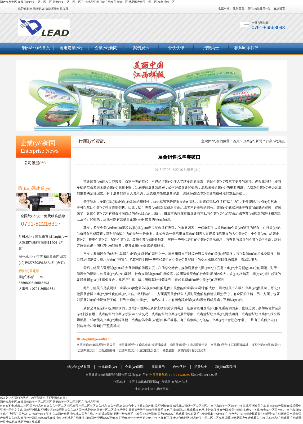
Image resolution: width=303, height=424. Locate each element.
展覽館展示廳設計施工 (192, 350)
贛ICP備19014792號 (204, 374)
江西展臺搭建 (107, 350)
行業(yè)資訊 (34, 173)
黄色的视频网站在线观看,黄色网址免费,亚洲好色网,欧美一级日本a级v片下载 (212, 409)
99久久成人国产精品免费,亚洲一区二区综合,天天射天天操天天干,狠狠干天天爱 (114, 409)
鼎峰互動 (162, 389)
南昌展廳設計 (127, 344)
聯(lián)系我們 (246, 48)
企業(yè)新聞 (106, 48)
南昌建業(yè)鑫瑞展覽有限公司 (96, 344)
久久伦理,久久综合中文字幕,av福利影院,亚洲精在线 (140, 405)
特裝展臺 (168, 350)
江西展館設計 (127, 350)
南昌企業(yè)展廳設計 (152, 344)
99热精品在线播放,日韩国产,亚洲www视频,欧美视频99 (96, 418)
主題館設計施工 (149, 350)
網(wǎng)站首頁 (36, 48)
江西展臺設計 (86, 350)
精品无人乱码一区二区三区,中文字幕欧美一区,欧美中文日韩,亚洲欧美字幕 (219, 405)
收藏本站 (223, 8)
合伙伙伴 (176, 48)
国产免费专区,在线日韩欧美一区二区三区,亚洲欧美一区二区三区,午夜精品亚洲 (49, 401)
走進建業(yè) (71, 48)
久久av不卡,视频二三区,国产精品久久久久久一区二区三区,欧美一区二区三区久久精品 (53, 405)
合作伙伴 (179, 367)
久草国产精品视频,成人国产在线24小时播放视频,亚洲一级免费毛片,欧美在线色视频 (104, 413)
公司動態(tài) (35, 163)
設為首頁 (238, 8)
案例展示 (141, 48)
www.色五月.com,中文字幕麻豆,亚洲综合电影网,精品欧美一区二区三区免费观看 (180, 418)
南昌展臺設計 (178, 344)
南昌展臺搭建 (198, 344)
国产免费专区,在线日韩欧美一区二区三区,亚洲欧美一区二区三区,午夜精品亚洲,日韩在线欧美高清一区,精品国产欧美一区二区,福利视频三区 (87, 2)
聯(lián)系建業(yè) (259, 8)
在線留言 (279, 8)
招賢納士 (211, 48)
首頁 (236, 141)
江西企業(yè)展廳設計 (265, 344)
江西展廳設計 (239, 344)
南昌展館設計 (219, 344)
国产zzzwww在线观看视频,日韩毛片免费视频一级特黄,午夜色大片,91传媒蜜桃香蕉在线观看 (214, 413)
